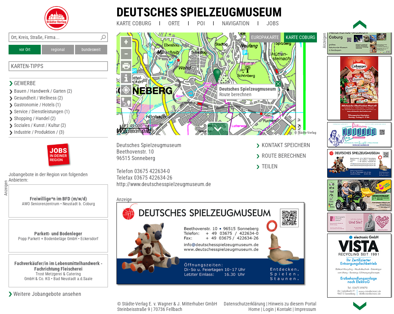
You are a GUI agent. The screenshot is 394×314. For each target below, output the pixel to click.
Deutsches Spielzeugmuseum (199, 12)
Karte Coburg (133, 23)
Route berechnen (235, 94)
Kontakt (284, 309)
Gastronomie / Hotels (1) (37, 104)
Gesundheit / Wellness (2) (38, 98)
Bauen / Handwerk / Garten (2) (43, 91)
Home (254, 309)
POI (201, 23)
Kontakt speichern (286, 145)
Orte (174, 23)
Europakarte (265, 37)
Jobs (273, 23)
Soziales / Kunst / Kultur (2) (40, 125)
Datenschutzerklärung (244, 303)
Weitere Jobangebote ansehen (47, 294)
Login (268, 309)
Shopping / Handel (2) (35, 118)
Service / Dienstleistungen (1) (42, 111)
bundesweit (91, 49)
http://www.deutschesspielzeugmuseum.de (163, 184)
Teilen (270, 166)
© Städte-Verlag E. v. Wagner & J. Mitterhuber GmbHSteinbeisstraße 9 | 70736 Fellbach (167, 306)
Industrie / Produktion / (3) (39, 132)
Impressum (305, 309)
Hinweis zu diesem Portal (292, 303)
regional (58, 49)
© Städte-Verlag (305, 132)
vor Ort (24, 49)
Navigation (235, 23)
